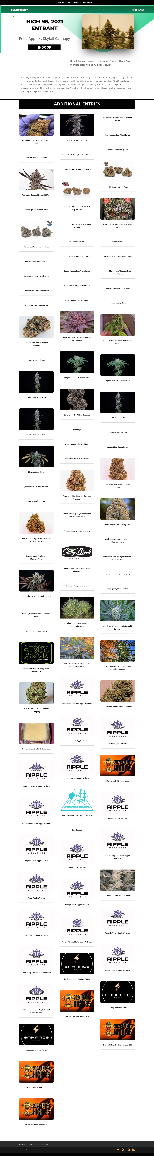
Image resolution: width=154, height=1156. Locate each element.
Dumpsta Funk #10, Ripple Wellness (36, 789)
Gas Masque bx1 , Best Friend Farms (118, 259)
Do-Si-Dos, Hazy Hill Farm (77, 143)
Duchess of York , (117, 245)
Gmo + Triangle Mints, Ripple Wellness (77, 945)
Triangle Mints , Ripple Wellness (117, 936)
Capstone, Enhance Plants (36, 1053)
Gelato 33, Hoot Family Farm (118, 153)
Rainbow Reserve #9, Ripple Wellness (36, 827)
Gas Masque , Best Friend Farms (36, 279)
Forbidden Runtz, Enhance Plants (117, 899)
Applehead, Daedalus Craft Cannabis (117, 710)
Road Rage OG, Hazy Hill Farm (36, 213)
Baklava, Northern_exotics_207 (77, 1019)
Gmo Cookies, (77, 833)
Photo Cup (88, 3)
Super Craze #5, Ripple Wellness (77, 781)
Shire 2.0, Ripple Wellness (117, 821)
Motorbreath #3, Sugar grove (117, 784)
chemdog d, (77, 433)
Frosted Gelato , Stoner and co (36, 634)
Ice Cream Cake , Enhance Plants (77, 982)
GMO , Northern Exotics (36, 1090)
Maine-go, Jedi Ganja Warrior (36, 265)
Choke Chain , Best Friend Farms (36, 294)
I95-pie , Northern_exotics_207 (36, 1128)
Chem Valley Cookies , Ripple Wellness (36, 976)
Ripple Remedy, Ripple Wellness (117, 973)
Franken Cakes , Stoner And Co (118, 577)
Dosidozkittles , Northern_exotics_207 (117, 1048)
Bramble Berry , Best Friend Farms (77, 259)
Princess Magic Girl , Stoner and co (77, 534)
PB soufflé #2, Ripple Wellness (117, 747)
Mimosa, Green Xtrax (36, 475)
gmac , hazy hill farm (118, 306)
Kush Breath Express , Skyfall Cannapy (77, 819)
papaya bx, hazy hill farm (117, 436)
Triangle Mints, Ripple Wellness (77, 908)
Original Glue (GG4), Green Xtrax (77, 381)
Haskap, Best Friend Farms (36, 161)
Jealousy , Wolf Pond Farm (36, 504)
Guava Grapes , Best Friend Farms (77, 274)
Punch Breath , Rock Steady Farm (117, 528)
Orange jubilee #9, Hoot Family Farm (77, 172)
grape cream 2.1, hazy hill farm (36, 490)
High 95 (61, 3)
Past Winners (74, 3)
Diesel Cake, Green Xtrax (36, 401)
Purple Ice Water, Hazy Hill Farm (36, 250)
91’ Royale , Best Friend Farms (36, 308)
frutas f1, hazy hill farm (36, 363)
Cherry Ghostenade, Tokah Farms (118, 292)
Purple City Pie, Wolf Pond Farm (77, 462)
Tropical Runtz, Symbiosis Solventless (36, 752)
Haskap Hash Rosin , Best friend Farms (77, 158)
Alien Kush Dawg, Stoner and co (77, 589)
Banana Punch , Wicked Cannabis (77, 418)
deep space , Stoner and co (117, 592)
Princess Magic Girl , (77, 245)
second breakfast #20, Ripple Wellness (77, 707)
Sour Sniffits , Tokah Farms (117, 450)
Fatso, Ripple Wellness (36, 901)
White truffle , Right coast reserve (77, 289)
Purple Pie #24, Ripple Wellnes (36, 864)
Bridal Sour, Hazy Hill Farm (117, 190)
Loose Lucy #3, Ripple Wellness (77, 744)
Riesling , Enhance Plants (117, 1011)
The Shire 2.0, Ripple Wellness (36, 938)
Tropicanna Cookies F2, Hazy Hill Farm (36, 198)
